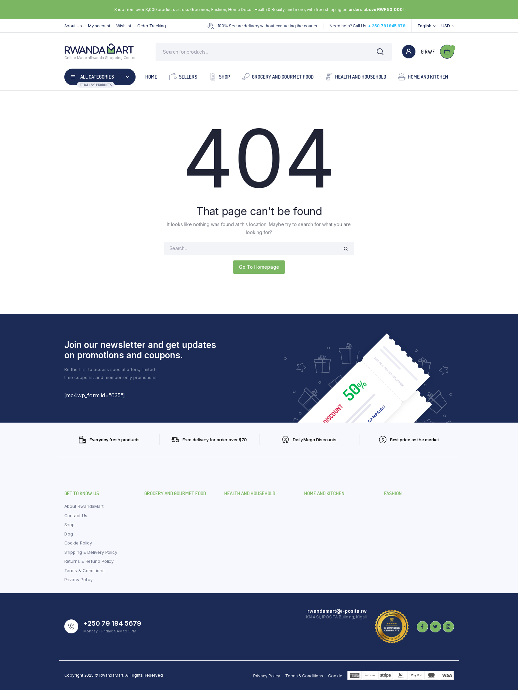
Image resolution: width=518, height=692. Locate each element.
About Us (73, 25)
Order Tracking (151, 25)
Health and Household (355, 78)
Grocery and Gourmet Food (277, 78)
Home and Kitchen (423, 78)
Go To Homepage (259, 269)
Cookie (335, 677)
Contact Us (75, 517)
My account (99, 25)
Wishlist (123, 25)
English (424, 25)
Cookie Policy (78, 544)
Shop (219, 78)
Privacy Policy (78, 581)
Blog (68, 535)
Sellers (183, 78)
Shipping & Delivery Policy (90, 554)
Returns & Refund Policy (89, 563)
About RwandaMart (84, 508)
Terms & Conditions (84, 572)
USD (445, 25)
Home (151, 79)
